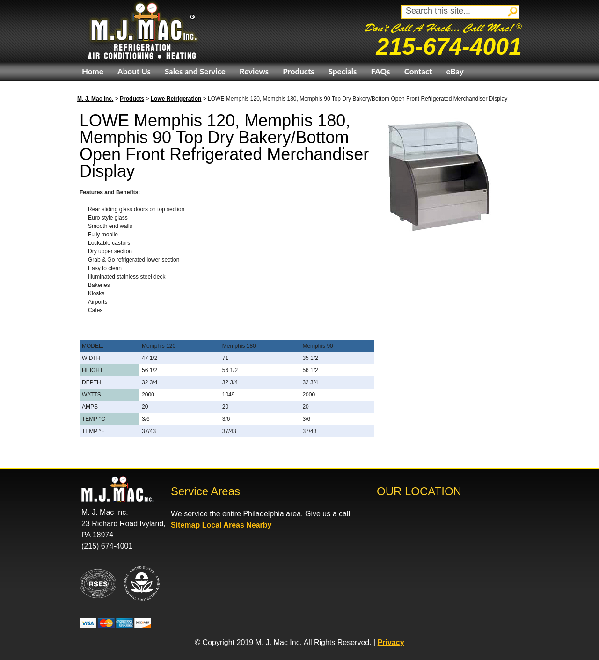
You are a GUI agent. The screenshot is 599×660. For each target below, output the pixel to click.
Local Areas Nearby (237, 525)
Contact (418, 71)
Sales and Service (195, 71)
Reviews (254, 71)
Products (298, 71)
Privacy (391, 642)
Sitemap (185, 525)
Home (92, 71)
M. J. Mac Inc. (95, 98)
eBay (454, 71)
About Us (134, 71)
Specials (343, 71)
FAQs (380, 71)
